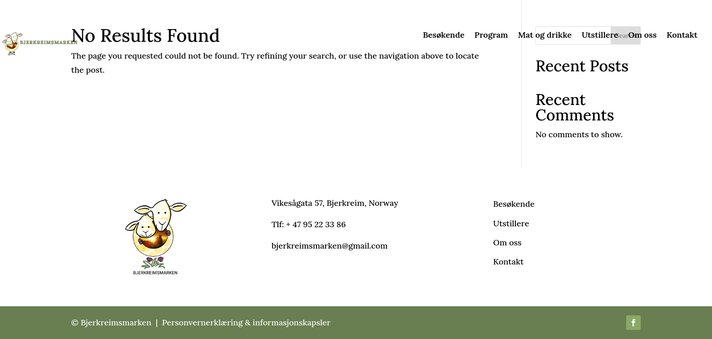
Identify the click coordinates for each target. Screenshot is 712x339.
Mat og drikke (545, 36)
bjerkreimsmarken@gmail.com (330, 245)
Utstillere (600, 36)
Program (491, 36)
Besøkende (444, 36)
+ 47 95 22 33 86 (316, 224)
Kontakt (682, 36)
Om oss (642, 36)
